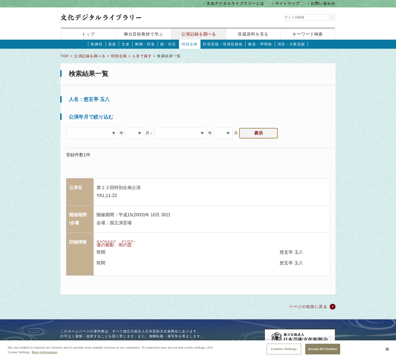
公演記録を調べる (198, 34)
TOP (65, 56)
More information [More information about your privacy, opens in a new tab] (44, 355)
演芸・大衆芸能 (291, 44)
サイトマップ (287, 3)
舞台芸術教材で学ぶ (143, 34)
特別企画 (190, 44)
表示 (258, 133)
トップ (88, 34)
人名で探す (142, 56)
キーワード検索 (307, 34)
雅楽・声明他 (260, 44)
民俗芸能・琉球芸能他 (223, 44)
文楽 (126, 44)
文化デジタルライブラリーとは (235, 3)
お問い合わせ (323, 3)
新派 (112, 44)
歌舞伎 (97, 44)
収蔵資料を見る (253, 34)
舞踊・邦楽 (145, 44)
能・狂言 (168, 44)
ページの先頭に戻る (308, 306)
